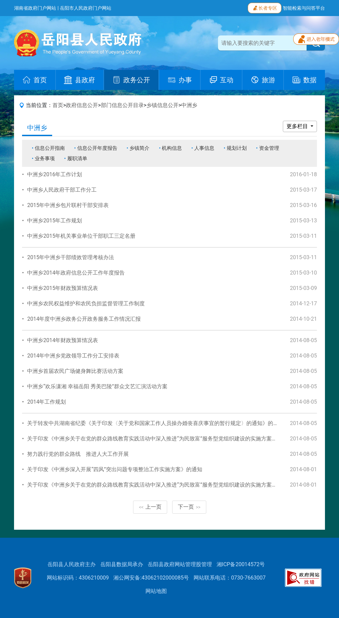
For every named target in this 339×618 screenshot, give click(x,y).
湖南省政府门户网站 (35, 8)
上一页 (150, 507)
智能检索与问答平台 (304, 8)
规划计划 (237, 148)
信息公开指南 (50, 148)
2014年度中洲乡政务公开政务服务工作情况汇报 (84, 319)
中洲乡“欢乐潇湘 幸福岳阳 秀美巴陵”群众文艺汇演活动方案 (97, 386)
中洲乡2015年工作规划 (54, 220)
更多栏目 (298, 126)
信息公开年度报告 (97, 148)
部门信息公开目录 (122, 105)
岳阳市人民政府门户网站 (85, 8)
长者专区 (264, 7)
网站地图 (156, 591)
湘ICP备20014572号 (241, 564)
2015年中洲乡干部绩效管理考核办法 (70, 257)
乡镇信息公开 (162, 105)
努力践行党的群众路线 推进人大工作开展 (78, 454)
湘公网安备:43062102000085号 (151, 578)
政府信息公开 (82, 105)
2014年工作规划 (46, 402)
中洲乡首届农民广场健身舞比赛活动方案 (75, 371)
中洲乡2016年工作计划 (54, 174)
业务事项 (45, 159)
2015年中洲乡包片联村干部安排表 (68, 205)
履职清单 (77, 159)
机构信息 (172, 148)
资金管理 (269, 148)
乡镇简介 (139, 148)
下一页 (189, 507)
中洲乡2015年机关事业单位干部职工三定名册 (81, 236)
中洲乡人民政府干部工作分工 (62, 190)
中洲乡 (189, 105)
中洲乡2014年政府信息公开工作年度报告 (76, 273)
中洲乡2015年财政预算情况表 (62, 288)
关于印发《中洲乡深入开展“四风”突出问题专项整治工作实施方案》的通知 (114, 469)
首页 (57, 105)
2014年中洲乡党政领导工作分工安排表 (73, 355)
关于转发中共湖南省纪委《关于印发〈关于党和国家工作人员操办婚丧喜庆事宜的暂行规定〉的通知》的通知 (155, 423)
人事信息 (204, 148)
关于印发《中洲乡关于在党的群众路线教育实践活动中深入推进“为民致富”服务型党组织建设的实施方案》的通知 (160, 438)
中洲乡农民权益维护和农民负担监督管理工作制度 (86, 303)
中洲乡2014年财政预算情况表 (62, 340)
